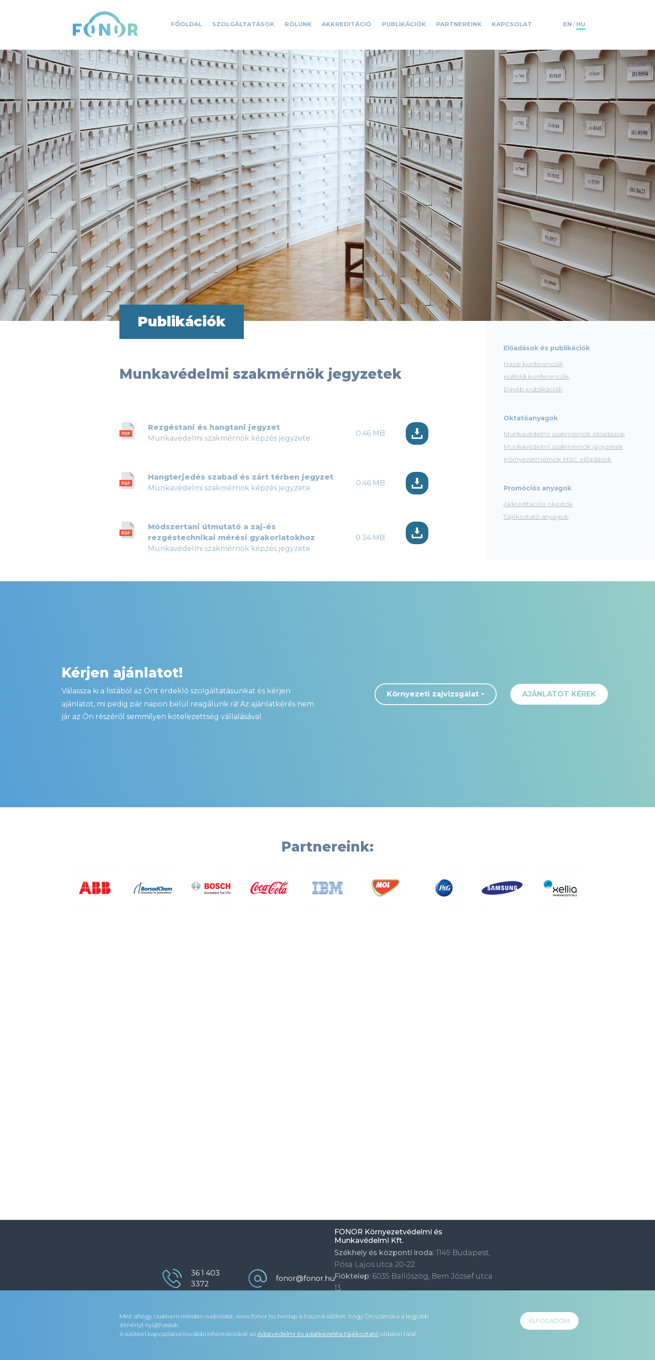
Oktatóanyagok (530, 418)
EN (567, 24)
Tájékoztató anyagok (536, 517)
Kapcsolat (512, 24)
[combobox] (435, 694)
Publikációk (404, 24)
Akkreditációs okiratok (538, 504)
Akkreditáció (346, 24)
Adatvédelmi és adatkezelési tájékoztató (318, 1333)
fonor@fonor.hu (305, 1278)
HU (580, 24)
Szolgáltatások (243, 24)
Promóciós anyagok (537, 488)
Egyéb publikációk (532, 389)
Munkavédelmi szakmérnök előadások (564, 434)
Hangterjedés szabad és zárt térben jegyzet (240, 477)
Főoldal (186, 24)
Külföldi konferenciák (536, 376)
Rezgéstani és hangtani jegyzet (214, 427)
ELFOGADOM (549, 1320)
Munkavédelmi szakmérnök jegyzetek (563, 446)
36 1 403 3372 (205, 1278)
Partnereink (459, 24)
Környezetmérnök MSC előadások (557, 459)
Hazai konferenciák (533, 364)
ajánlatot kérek (559, 694)
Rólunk (298, 24)
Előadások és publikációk (546, 348)
